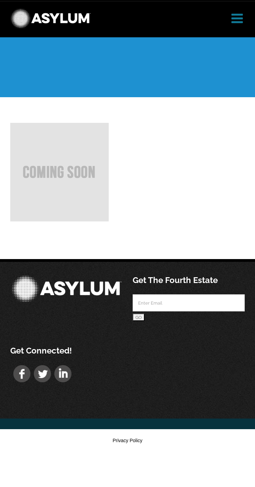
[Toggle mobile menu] (238, 18)
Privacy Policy (127, 440)
